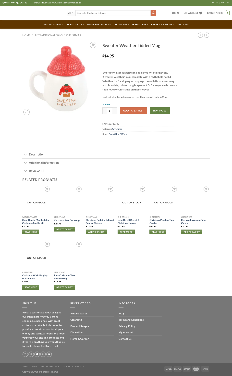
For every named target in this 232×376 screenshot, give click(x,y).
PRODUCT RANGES (163, 24)
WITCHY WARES (53, 24)
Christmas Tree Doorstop (67, 220)
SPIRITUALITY (75, 24)
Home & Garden (79, 338)
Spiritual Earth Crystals (69, 366)
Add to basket (133, 110)
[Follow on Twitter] (37, 354)
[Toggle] (25, 154)
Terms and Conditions (131, 319)
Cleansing (76, 319)
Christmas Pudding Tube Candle (161, 221)
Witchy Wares (78, 313)
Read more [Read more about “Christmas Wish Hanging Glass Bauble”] (31, 287)
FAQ (121, 313)
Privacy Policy (127, 326)
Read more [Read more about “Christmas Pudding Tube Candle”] (158, 232)
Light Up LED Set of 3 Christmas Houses (128, 221)
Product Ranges (79, 326)
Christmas (73, 35)
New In (225, 2)
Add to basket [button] (64, 229)
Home (26, 35)
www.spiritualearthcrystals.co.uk (66, 2)
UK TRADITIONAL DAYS (48, 35)
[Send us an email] (43, 354)
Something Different (119, 134)
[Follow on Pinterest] (49, 354)
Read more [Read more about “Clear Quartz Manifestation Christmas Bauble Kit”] (31, 232)
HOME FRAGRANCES (99, 24)
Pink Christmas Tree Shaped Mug (64, 277)
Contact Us (125, 338)
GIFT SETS (183, 24)
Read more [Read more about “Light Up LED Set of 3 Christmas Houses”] (126, 232)
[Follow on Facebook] (25, 354)
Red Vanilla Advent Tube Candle (193, 221)
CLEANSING (121, 24)
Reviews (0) (33, 171)
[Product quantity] (109, 110)
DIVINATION (140, 24)
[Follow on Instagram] (31, 354)
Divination (76, 332)
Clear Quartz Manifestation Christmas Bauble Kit (36, 221)
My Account (126, 332)
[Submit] (153, 13)
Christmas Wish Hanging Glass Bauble (35, 277)
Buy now (159, 110)
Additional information (40, 162)
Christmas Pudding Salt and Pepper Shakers (100, 221)
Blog (35, 366)
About (26, 366)
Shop (215, 2)
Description (33, 154)
